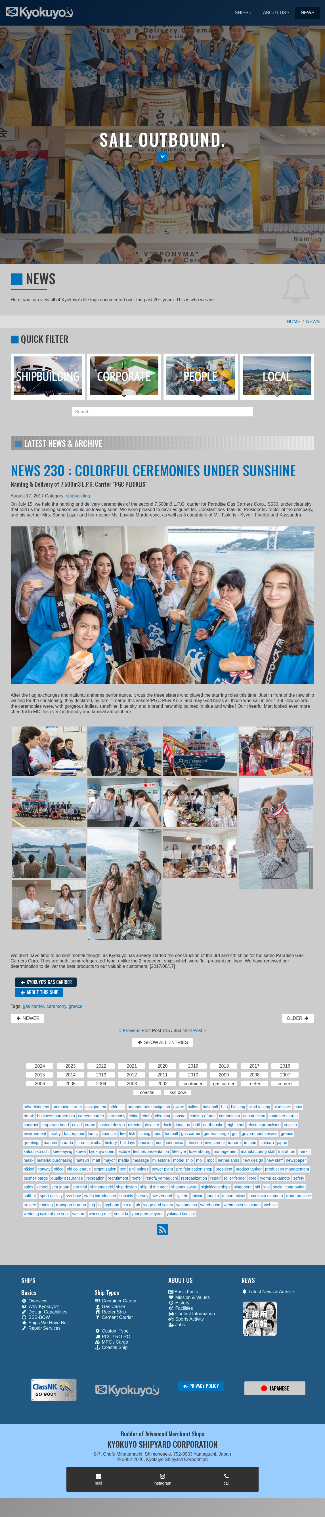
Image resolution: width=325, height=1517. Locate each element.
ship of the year (154, 1187)
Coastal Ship (111, 1347)
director (135, 1124)
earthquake (213, 1124)
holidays (127, 1142)
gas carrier (33, 1006)
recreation (95, 1178)
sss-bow (73, 1196)
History (179, 1302)
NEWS (307, 12)
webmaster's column (242, 1205)
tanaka (213, 1196)
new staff (274, 1160)
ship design (126, 1187)
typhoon (112, 1205)
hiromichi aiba (89, 1142)
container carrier (283, 1116)
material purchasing (54, 1160)
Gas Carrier (110, 1306)
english (290, 1124)
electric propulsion (264, 1124)
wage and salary (158, 1205)
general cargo (216, 1133)
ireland (250, 1142)
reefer (136, 1178)
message (141, 1160)
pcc (122, 1169)
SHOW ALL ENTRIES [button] (162, 1042)
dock (167, 1124)
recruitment (118, 1178)
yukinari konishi (180, 1213)
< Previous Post (135, 1030)
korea (81, 1151)
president (223, 1169)
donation (182, 1124)
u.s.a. (128, 1205)
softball (30, 1196)
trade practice (298, 1196)
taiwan (198, 1196)
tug (92, 1205)
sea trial (79, 1187)
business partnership (56, 1116)
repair (215, 1178)
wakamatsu (186, 1205)
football (171, 1133)
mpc (211, 1160)
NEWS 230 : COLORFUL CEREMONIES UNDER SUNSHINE (153, 470)
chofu (147, 1116)
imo (159, 1142)
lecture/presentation (151, 1151)
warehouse (210, 1205)
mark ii (304, 1151)
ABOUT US (274, 12)
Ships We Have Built (45, 1322)
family (93, 1133)
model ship (183, 1160)
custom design (111, 1124)
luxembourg (199, 1151)
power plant (162, 1169)
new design (252, 1160)
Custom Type (112, 1331)
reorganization (194, 1178)
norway (44, 1169)
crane (90, 1124)
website (271, 1205)
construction (254, 1116)
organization (105, 1169)
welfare (78, 1213)
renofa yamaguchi (161, 1178)
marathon (286, 1151)
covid (77, 1124)
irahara (234, 1142)
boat (298, 1107)
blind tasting (259, 1107)
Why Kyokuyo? (40, 1306)
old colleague (79, 1169)
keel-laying (62, 1151)
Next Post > (194, 1030)
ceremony (56, 1006)
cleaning (162, 1116)
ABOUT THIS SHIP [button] (39, 992)
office (59, 1169)
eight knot (235, 1124)
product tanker (249, 1169)
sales (28, 1187)
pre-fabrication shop (194, 1169)
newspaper (296, 1160)
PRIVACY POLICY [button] (201, 1386)
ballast (194, 1107)
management (226, 1151)
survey (142, 1196)
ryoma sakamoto (275, 1178)
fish (132, 1133)
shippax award (184, 1187)
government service (260, 1133)
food (158, 1133)
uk (138, 1205)
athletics (117, 1107)
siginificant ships (215, 1187)
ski (257, 1187)
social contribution (289, 1187)
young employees (147, 1213)
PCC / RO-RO (112, 1336)
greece (76, 1006)
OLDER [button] (298, 1018)
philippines (138, 1169)
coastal (179, 1116)
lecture (124, 1151)
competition (229, 1116)
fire (122, 1133)
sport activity (51, 1196)
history (111, 1142)
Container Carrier (116, 1300)
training (46, 1205)
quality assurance (67, 1178)
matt (96, 1160)
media (123, 1160)
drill (196, 1124)
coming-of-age (203, 1116)
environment (35, 1133)
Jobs (176, 1324)
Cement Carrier (114, 1317)
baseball (210, 1107)
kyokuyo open (101, 1151)
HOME (293, 321)
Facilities (180, 1308)
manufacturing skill (257, 1151)
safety (298, 1178)
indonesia (174, 1142)
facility (55, 1133)
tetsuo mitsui (233, 1196)
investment (215, 1142)
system (181, 1196)
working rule (100, 1213)
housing (146, 1142)
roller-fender (235, 1178)
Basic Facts (183, 1291)
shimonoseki (101, 1187)
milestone (161, 1160)
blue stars (282, 1107)
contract (31, 1124)
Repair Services (40, 1328)
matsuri (82, 1160)
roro (253, 1178)
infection (194, 1142)
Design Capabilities (44, 1312)
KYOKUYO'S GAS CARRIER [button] (46, 982)
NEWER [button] (28, 1018)
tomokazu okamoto (265, 1196)
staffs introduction (100, 1196)
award (178, 1107)
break (29, 1116)
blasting (238, 1107)
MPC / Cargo (111, 1342)
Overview (34, 1300)
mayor (109, 1160)
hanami (50, 1142)
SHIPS (241, 12)
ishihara (267, 1142)
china (133, 1116)
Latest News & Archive (268, 1291)
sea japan (60, 1187)
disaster (152, 1124)
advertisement (36, 1107)
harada (66, 1142)
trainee (30, 1205)
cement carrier (91, 1116)
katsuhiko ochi (36, 1151)
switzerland (162, 1196)
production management (287, 1169)
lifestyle (179, 1151)
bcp (224, 1107)
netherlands (228, 1160)
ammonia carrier (67, 1107)
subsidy (126, 1196)
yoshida (121, 1213)
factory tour (74, 1133)
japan (282, 1142)
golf (235, 1133)
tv (99, 1205)
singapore (243, 1187)
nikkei (29, 1169)
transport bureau (71, 1205)
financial (109, 1133)
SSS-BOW (35, 1317)
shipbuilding (78, 495)
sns (266, 1187)
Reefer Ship (110, 1312)
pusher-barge (36, 1178)
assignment (95, 1107)
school (42, 1187)
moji (200, 1160)
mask (28, 1160)
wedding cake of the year (46, 1213)
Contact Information (191, 1313)
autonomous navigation (149, 1107)
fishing (144, 1133)
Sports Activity (186, 1319)
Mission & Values (189, 1297)
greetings (32, 1142)
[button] (162, 156)
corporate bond (55, 1124)
